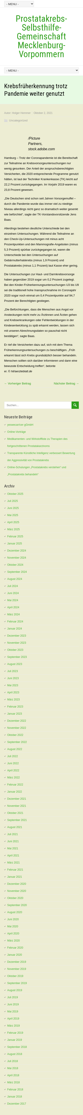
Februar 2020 (15, 947)
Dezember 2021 (16, 798)
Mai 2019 (12, 1011)
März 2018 (13, 1082)
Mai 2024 (12, 600)
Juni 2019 (13, 1004)
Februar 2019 (15, 1032)
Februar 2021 (15, 869)
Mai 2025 (12, 515)
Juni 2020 (13, 919)
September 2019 (17, 983)
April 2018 (13, 1075)
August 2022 (14, 749)
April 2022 (13, 770)
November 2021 (16, 805)
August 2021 (14, 827)
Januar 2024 (14, 628)
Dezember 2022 (16, 720)
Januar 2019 (14, 1039)
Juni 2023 (13, 678)
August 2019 (14, 990)
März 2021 (13, 862)
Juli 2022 (12, 756)
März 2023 (13, 699)
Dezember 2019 (16, 961)
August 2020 (14, 912)
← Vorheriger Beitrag (17, 383)
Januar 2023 (14, 713)
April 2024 (13, 607)
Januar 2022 (14, 791)
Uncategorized (18, 120)
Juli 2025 (12, 501)
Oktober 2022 (15, 735)
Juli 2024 (12, 586)
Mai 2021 (12, 848)
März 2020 (13, 940)
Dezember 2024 (16, 550)
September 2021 (17, 820)
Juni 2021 (13, 841)
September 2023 (17, 657)
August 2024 (14, 579)
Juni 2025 (13, 508)
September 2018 (17, 1047)
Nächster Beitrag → (66, 383)
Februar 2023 (15, 706)
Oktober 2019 (15, 976)
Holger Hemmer (21, 113)
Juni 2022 (13, 763)
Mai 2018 (12, 1068)
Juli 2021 (12, 834)
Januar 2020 (14, 954)
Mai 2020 (12, 926)
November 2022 (16, 727)
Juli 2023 (12, 671)
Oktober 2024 (15, 564)
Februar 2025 (15, 536)
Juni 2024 (13, 593)
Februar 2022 (15, 784)
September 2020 (17, 905)
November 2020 (16, 891)
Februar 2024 (15, 621)
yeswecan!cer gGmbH (20, 424)
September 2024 (17, 571)
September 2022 (17, 742)
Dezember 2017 (16, 1103)
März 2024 (13, 614)
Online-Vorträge (16, 431)
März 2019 (13, 1025)
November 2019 (16, 969)
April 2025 (13, 522)
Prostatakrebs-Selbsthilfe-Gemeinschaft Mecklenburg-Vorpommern (41, 36)
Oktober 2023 (15, 649)
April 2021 (13, 855)
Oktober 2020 (15, 898)
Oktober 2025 (15, 493)
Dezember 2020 (16, 883)
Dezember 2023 (16, 635)
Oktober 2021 (15, 813)
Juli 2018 (12, 1061)
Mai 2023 (12, 685)
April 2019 (13, 1018)
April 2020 (13, 933)
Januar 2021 (14, 876)
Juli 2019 (12, 997)
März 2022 (13, 777)
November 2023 (16, 642)
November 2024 (16, 557)
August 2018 (14, 1054)
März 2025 (13, 529)
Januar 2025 (14, 543)
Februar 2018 (15, 1089)
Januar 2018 (14, 1096)
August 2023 (14, 664)
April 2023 (13, 692)
